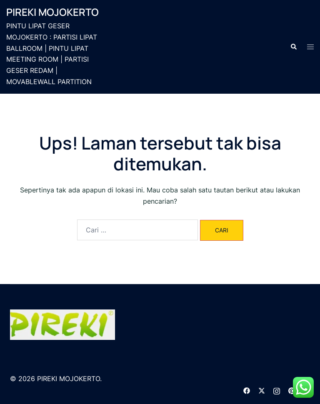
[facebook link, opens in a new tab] (246, 390)
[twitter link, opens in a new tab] (261, 390)
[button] (293, 46)
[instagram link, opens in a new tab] (276, 390)
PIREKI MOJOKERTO (52, 12)
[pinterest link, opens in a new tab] (291, 390)
